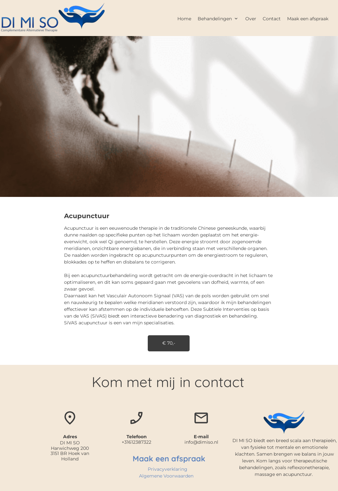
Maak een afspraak (169, 458)
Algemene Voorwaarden (166, 476)
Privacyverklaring (167, 469)
